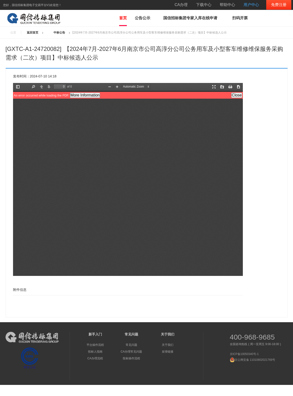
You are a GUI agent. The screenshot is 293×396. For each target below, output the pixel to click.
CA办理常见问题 (131, 351)
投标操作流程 (131, 358)
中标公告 (59, 32)
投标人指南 (95, 351)
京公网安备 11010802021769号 (252, 359)
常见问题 (131, 345)
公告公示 (142, 18)
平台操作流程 (95, 345)
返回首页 (32, 32)
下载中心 (203, 5)
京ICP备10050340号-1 (244, 354)
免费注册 (278, 5)
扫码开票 (240, 18)
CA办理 (181, 5)
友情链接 (167, 351)
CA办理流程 (95, 358)
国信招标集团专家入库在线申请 (190, 18)
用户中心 (251, 5)
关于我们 (167, 345)
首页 (123, 18)
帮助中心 (227, 5)
